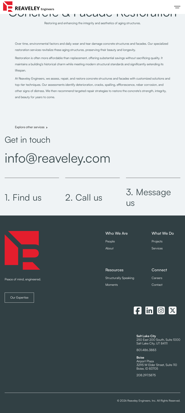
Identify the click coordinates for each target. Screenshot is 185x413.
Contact (157, 285)
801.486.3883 (146, 350)
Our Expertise (19, 297)
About (109, 248)
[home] (28, 7)
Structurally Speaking (119, 278)
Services (157, 248)
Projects (157, 241)
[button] (177, 7)
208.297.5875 (146, 375)
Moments (111, 285)
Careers (157, 278)
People (110, 241)
